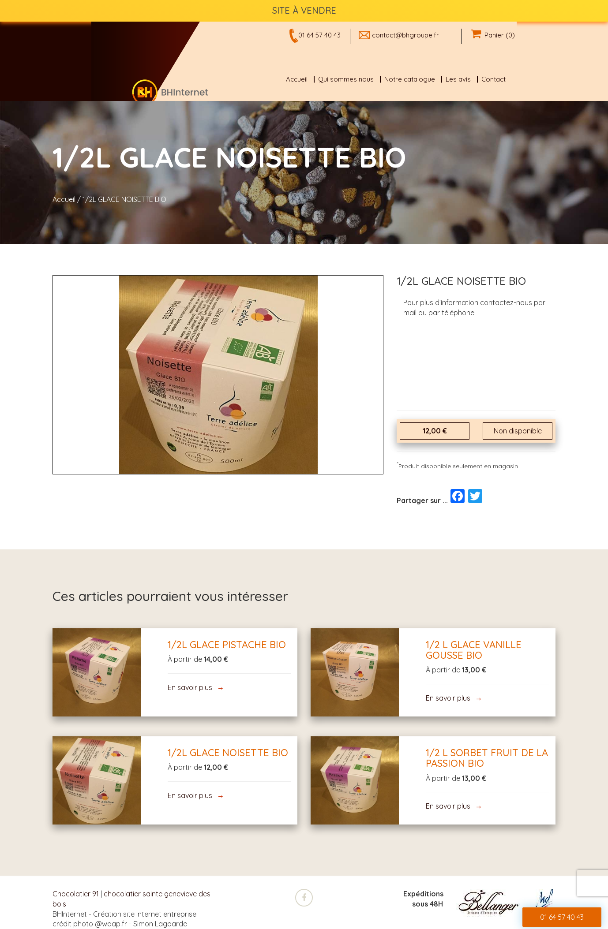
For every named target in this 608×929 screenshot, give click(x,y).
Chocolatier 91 (76, 893)
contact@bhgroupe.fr (405, 35)
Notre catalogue (409, 79)
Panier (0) (493, 35)
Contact (493, 79)
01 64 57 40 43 (319, 35)
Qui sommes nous (346, 79)
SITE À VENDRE (304, 10)
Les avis (458, 79)
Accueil (297, 79)
